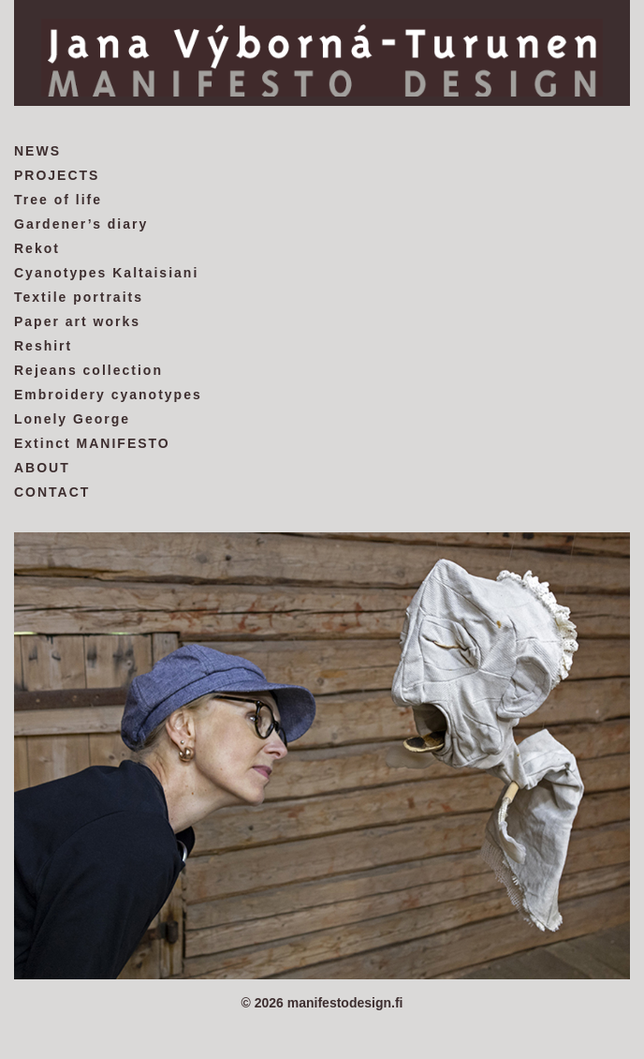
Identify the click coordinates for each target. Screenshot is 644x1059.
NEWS (37, 150)
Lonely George (72, 418)
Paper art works (77, 321)
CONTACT (52, 492)
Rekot (37, 248)
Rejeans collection (88, 370)
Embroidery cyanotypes (108, 394)
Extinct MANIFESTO (92, 443)
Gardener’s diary (81, 223)
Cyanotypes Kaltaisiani (106, 272)
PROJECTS (56, 175)
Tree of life (58, 199)
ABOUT (42, 467)
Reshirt (43, 345)
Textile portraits (78, 297)
